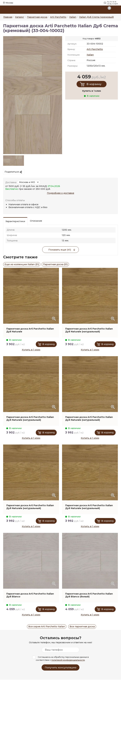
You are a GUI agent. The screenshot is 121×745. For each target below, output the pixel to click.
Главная (7, 17)
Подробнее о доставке (60, 193)
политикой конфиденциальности (68, 660)
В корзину (93, 84)
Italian (90, 54)
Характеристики (15, 221)
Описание (36, 220)
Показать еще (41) (59, 249)
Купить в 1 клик (31, 349)
